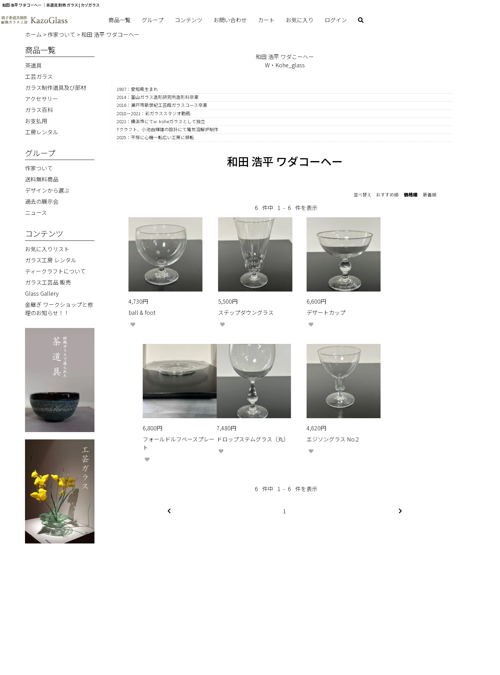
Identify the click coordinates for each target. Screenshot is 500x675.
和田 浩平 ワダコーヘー (110, 34)
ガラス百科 (39, 110)
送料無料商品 (41, 179)
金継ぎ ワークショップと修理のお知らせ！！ (59, 308)
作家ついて (62, 34)
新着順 (429, 194)
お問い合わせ (230, 20)
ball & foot (142, 305)
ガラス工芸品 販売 (48, 282)
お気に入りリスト (47, 249)
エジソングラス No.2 (236, 432)
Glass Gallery (42, 293)
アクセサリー (41, 98)
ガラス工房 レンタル (50, 260)
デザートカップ (312, 305)
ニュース (36, 212)
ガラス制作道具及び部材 (55, 87)
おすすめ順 (387, 194)
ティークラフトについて (55, 271)
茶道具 (33, 65)
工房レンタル (41, 132)
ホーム (34, 34)
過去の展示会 (41, 201)
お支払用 (36, 121)
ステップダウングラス (238, 305)
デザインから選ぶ (47, 190)
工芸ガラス (39, 76)
